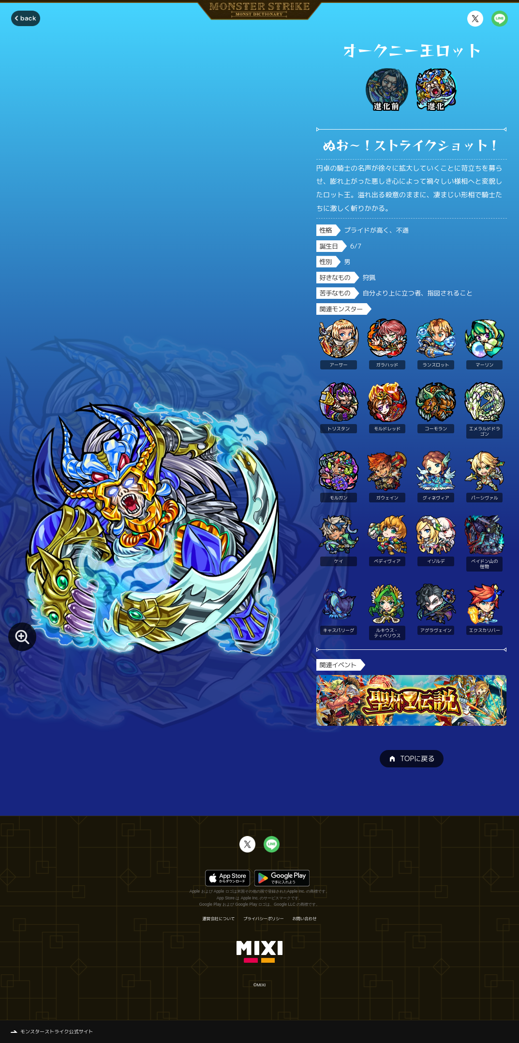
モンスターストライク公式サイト (56, 1031)
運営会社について (218, 919)
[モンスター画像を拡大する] (22, 636)
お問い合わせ (304, 919)
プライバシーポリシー (263, 919)
